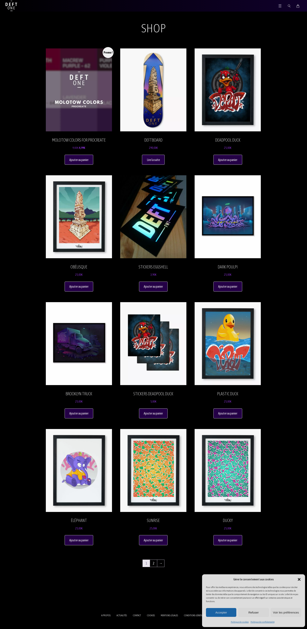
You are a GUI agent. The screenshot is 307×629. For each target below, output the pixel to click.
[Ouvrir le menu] (280, 6)
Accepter (221, 612)
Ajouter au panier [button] (78, 160)
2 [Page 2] (153, 563)
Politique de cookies (240, 622)
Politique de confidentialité (262, 622)
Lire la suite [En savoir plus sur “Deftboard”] (153, 160)
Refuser (253, 612)
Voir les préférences (286, 612)
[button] (299, 579)
